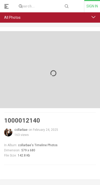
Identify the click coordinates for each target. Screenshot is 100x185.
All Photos (12, 17)
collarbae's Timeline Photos (38, 145)
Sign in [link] (92, 6)
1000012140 (22, 120)
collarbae (21, 130)
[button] (93, 17)
